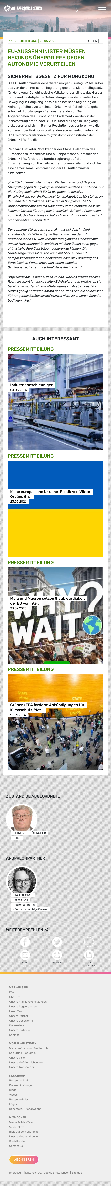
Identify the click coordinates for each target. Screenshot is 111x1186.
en (95, 41)
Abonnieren (24, 1159)
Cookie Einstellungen (56, 1172)
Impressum (16, 1172)
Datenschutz (33, 1172)
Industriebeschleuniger (31, 385)
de (89, 41)
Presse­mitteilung (22, 41)
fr (101, 41)
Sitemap (77, 1172)
